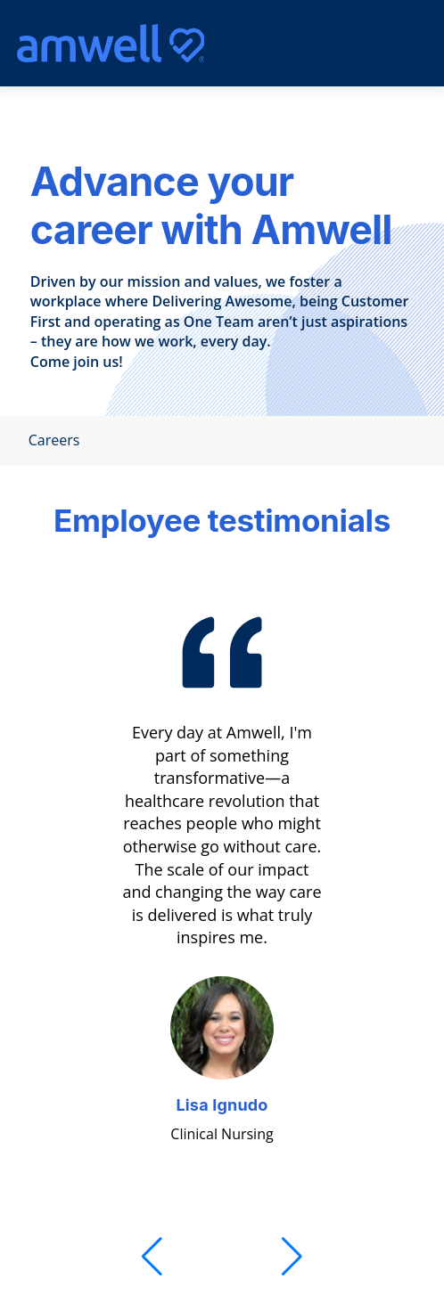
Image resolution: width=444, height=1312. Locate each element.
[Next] (292, 1256)
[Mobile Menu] (380, 43)
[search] (336, 43)
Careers (48, 440)
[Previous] (152, 1256)
